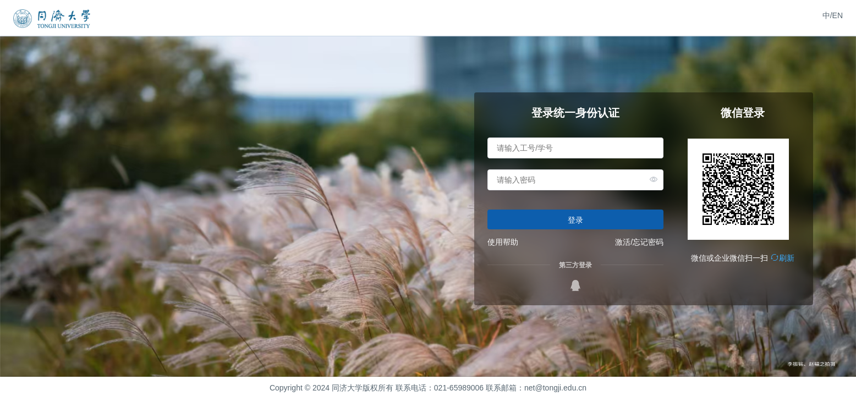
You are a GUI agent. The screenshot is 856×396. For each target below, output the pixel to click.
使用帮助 (502, 242)
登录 (575, 220)
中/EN (832, 15)
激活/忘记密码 (639, 242)
